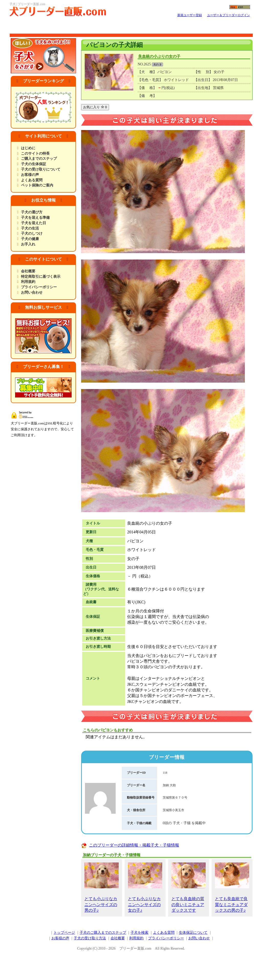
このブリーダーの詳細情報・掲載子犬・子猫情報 (134, 845)
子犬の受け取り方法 (90, 938)
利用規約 (28, 282)
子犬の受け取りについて (40, 169)
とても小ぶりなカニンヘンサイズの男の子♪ (101, 887)
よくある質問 (31, 180)
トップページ (64, 932)
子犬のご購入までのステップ (103, 932)
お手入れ (28, 244)
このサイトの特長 (35, 153)
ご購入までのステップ (39, 159)
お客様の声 (30, 175)
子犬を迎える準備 (35, 218)
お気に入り (95, 107)
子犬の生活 (30, 228)
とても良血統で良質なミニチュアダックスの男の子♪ (232, 887)
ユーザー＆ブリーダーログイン (228, 15)
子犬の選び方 (31, 212)
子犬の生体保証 (33, 164)
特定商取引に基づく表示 (40, 276)
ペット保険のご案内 (37, 185)
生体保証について (193, 932)
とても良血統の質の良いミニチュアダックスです (188, 887)
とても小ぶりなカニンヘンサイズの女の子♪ (145, 887)
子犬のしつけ (31, 233)
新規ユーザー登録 (189, 15)
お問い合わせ (31, 292)
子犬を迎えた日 (33, 223)
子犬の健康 (30, 239)
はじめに (28, 148)
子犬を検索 (139, 932)
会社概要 (28, 271)
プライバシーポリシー (39, 287)
